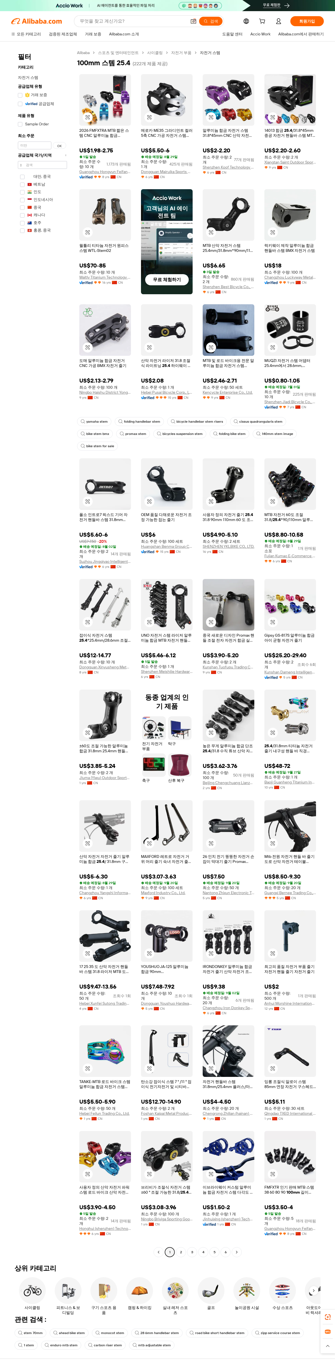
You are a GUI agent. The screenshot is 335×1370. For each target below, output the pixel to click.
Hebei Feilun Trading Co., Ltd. (104, 1113)
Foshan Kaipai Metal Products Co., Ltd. (167, 1113)
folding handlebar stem (139, 421)
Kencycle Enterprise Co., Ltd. (228, 392)
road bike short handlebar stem (217, 1333)
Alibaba (83, 52)
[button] (193, 21)
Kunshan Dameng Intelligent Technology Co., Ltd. (290, 672)
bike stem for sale (97, 446)
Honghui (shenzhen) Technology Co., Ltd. (105, 1228)
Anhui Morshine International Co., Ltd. (290, 1003)
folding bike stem (229, 434)
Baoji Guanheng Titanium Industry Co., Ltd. (290, 782)
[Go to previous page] (159, 1252)
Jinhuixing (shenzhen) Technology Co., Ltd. (228, 1219)
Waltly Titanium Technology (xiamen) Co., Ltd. (105, 277)
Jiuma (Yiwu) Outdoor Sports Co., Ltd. (105, 777)
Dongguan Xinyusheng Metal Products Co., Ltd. (105, 667)
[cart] (263, 22)
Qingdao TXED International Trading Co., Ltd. (290, 1113)
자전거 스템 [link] (210, 52)
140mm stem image (274, 434)
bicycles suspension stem (180, 434)
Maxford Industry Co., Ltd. (163, 892)
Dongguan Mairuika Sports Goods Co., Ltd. (167, 171)
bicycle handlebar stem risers (197, 421)
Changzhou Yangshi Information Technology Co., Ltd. (105, 892)
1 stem (26, 1345)
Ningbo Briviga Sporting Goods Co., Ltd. (167, 1219)
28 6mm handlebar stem (157, 1333)
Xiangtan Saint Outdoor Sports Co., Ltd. (290, 162)
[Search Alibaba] (133, 21)
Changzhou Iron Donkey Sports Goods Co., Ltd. (228, 1008)
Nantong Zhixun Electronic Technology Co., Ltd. (228, 892)
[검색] (210, 21)
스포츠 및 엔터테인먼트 (118, 52)
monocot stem (109, 1333)
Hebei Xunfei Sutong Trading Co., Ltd (105, 1003)
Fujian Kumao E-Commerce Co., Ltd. (290, 556)
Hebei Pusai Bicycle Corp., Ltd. (167, 392)
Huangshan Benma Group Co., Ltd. (167, 546)
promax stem (133, 434)
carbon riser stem (105, 1345)
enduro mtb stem (61, 1345)
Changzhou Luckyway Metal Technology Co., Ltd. (290, 277)
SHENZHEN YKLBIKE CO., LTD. (228, 546)
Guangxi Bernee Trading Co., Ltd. (290, 892)
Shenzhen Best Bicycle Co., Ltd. (228, 286)
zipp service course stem (277, 1333)
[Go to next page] (237, 1252)
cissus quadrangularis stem (258, 421)
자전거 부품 (181, 52)
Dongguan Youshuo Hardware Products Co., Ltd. (167, 1003)
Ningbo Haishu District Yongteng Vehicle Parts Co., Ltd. (105, 392)
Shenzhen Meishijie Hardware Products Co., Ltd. (167, 671)
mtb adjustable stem (152, 1345)
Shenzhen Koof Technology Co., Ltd (228, 167)
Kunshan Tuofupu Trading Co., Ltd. (228, 667)
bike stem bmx (95, 434)
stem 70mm (30, 1333)
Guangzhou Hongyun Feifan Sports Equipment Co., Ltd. (105, 171)
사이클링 (155, 52)
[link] (327, 1317)
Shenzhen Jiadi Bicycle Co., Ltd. (290, 402)
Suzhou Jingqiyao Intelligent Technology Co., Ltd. (105, 561)
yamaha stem (94, 421)
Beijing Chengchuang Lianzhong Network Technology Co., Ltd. (228, 782)
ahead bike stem (69, 1333)
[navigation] (42, 653)
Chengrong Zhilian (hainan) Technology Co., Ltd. (228, 1113)
